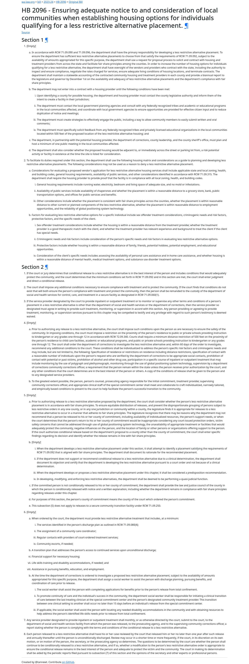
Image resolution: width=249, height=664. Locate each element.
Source (26, 32)
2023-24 (48, 2)
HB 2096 (61, 2)
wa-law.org (28, 2)
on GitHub (68, 662)
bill (39, 2)
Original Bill (76, 2)
